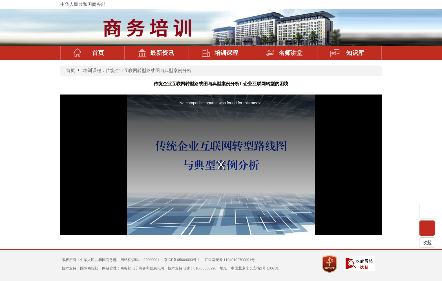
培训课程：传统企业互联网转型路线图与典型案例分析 (137, 70)
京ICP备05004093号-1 (182, 260)
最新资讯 (156, 53)
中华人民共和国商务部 (82, 4)
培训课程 (220, 53)
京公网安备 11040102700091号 (229, 260)
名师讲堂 (284, 53)
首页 (89, 53)
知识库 (347, 53)
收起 (427, 242)
